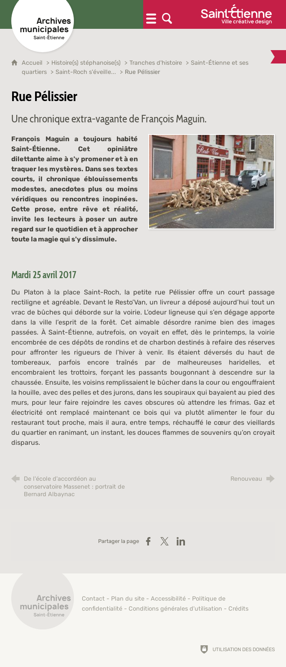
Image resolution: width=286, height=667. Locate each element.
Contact (93, 598)
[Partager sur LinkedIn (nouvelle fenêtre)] (181, 541)
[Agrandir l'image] (211, 181)
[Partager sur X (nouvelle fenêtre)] (164, 541)
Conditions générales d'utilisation (175, 608)
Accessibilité (168, 598)
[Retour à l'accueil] (42, 602)
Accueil (33, 62)
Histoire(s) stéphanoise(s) (86, 62)
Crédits (238, 608)
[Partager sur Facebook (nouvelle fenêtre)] (148, 541)
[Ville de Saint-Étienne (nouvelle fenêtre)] (236, 14)
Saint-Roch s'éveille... (86, 72)
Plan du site (127, 598)
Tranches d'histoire (155, 62)
